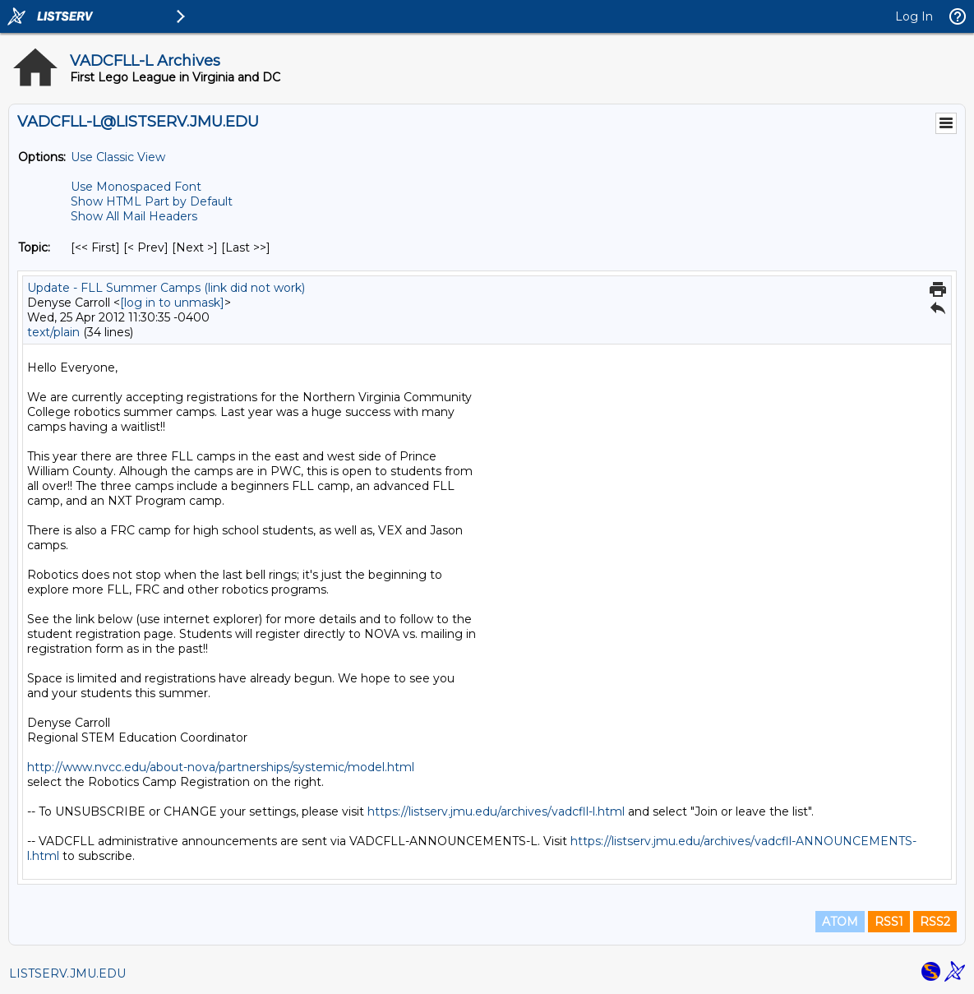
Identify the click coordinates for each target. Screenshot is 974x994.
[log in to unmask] (172, 302)
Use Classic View (118, 157)
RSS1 (889, 921)
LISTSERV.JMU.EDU (67, 973)
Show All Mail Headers (134, 216)
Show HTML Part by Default (152, 201)
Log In (914, 16)
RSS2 (935, 921)
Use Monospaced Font (136, 186)
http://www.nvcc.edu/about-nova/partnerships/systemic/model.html (220, 767)
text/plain (53, 332)
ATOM (840, 921)
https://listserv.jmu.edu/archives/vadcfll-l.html (496, 811)
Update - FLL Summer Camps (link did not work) (166, 287)
